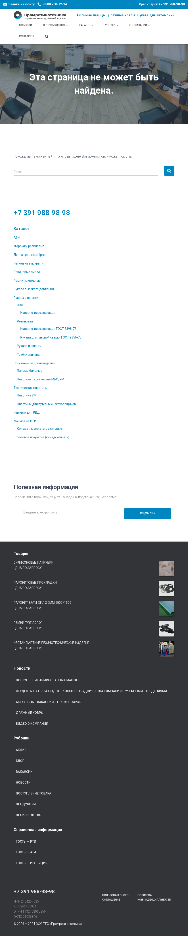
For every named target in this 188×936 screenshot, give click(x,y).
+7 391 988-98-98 (172, 4)
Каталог (86, 25)
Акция (21, 750)
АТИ (17, 237)
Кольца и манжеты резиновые (39, 428)
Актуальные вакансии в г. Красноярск (48, 702)
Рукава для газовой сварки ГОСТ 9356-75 (50, 337)
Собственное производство (34, 363)
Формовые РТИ (25, 421)
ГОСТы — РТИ (26, 841)
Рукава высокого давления (34, 289)
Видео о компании (32, 723)
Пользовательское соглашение (116, 897)
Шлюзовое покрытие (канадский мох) (41, 437)
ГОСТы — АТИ (26, 852)
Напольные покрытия (29, 263)
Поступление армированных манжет (48, 680)
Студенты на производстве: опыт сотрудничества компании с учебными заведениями (91, 691)
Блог (20, 761)
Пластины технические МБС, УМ (40, 379)
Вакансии (24, 772)
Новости (25, 25)
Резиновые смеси (27, 272)
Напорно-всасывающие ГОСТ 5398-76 (48, 328)
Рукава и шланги (26, 298)
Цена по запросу (28, 568)
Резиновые (25, 321)
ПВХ (20, 305)
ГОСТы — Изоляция (31, 863)
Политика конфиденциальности (154, 897)
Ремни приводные (27, 280)
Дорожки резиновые (29, 246)
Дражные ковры (30, 712)
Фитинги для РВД (27, 412)
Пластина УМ (26, 395)
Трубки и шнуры (28, 354)
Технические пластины (31, 388)
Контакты (26, 36)
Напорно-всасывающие (37, 312)
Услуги (111, 25)
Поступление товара (33, 793)
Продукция (26, 804)
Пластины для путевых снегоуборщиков (46, 404)
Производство (55, 25)
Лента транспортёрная (30, 255)
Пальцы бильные (29, 370)
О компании (139, 25)
